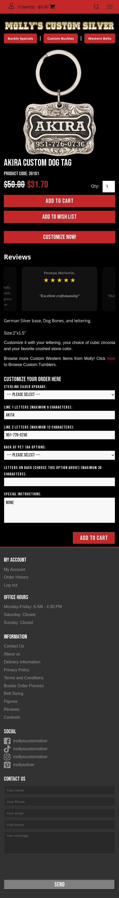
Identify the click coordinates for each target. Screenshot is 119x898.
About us (12, 654)
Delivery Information (22, 662)
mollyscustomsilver (30, 741)
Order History (16, 577)
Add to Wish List (59, 217)
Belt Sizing (13, 693)
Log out (10, 585)
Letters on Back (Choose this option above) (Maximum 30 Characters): (53, 471)
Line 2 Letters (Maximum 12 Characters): (39, 427)
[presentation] (43, 866)
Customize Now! (59, 237)
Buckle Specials (20, 38)
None (59, 510)
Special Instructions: (22, 494)
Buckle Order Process (24, 686)
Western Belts (99, 38)
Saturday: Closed (19, 614)
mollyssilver (23, 765)
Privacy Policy (16, 670)
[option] (59, 289)
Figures (10, 701)
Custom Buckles (60, 38)
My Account (14, 569)
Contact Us (14, 646)
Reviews (11, 709)
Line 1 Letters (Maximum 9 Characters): (38, 407)
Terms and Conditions (24, 678)
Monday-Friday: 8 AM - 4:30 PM (33, 606)
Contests (12, 717)
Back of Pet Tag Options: (25, 447)
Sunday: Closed (18, 622)
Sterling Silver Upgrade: (25, 386)
